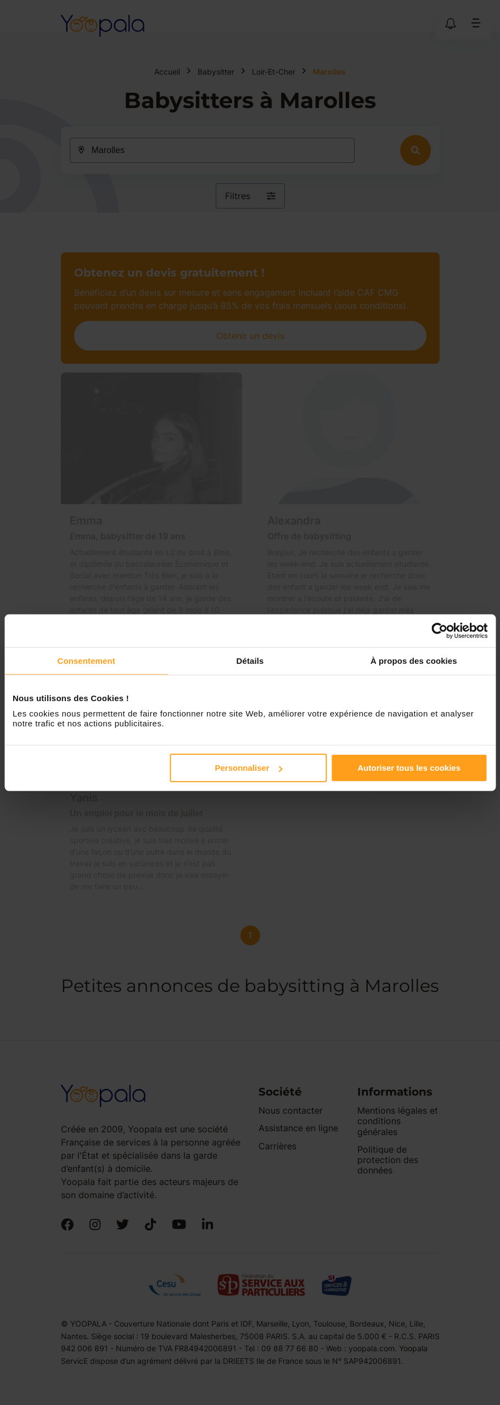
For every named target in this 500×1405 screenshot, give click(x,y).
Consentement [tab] (86, 660)
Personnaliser (248, 767)
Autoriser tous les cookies (409, 767)
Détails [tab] (250, 660)
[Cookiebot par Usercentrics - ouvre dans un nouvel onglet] (439, 630)
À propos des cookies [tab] (413, 660)
